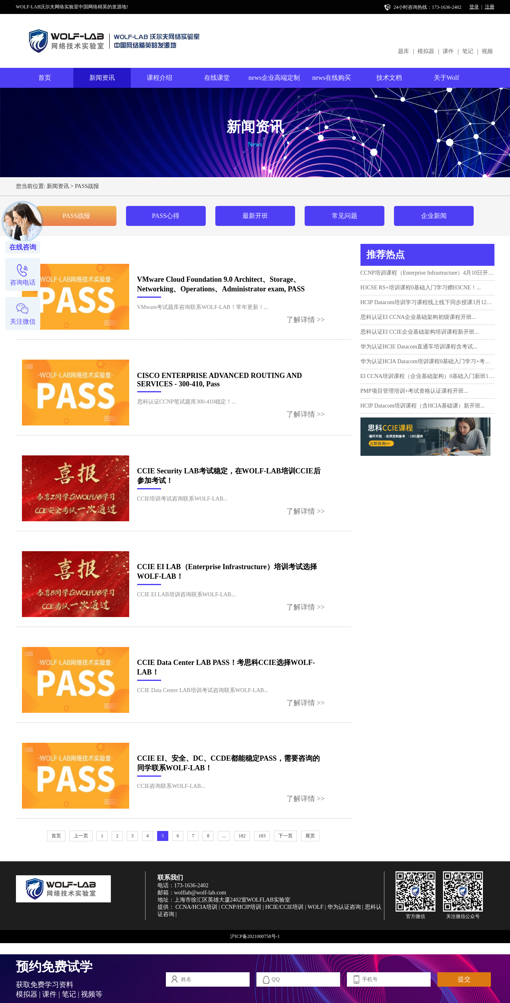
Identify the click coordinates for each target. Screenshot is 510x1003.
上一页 (81, 836)
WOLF (315, 907)
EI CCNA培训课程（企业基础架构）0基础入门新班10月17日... (427, 376)
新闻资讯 (102, 77)
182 (242, 836)
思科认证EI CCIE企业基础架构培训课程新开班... (419, 332)
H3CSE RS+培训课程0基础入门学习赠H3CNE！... (420, 288)
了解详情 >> (305, 320)
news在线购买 (331, 77)
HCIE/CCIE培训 (284, 907)
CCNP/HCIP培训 (241, 907)
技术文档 (389, 77)
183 (262, 836)
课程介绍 (159, 77)
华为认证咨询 (344, 907)
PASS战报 (87, 186)
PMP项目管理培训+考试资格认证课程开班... (414, 391)
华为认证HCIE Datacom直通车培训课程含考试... (418, 347)
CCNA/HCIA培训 (196, 907)
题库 (403, 51)
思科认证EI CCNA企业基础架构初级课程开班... (418, 317)
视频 (487, 51)
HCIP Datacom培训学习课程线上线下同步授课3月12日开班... (427, 302)
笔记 (467, 51)
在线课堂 (217, 77)
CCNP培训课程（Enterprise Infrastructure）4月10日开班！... (427, 273)
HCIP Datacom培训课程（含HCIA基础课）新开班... (422, 406)
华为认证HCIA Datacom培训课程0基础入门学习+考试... (427, 361)
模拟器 (425, 51)
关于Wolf (446, 77)
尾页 (310, 836)
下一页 (285, 836)
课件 (448, 51)
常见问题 (344, 215)
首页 (44, 77)
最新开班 (255, 215)
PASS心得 (165, 215)
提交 (464, 979)
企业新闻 (434, 215)
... (224, 836)
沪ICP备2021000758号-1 (255, 936)
